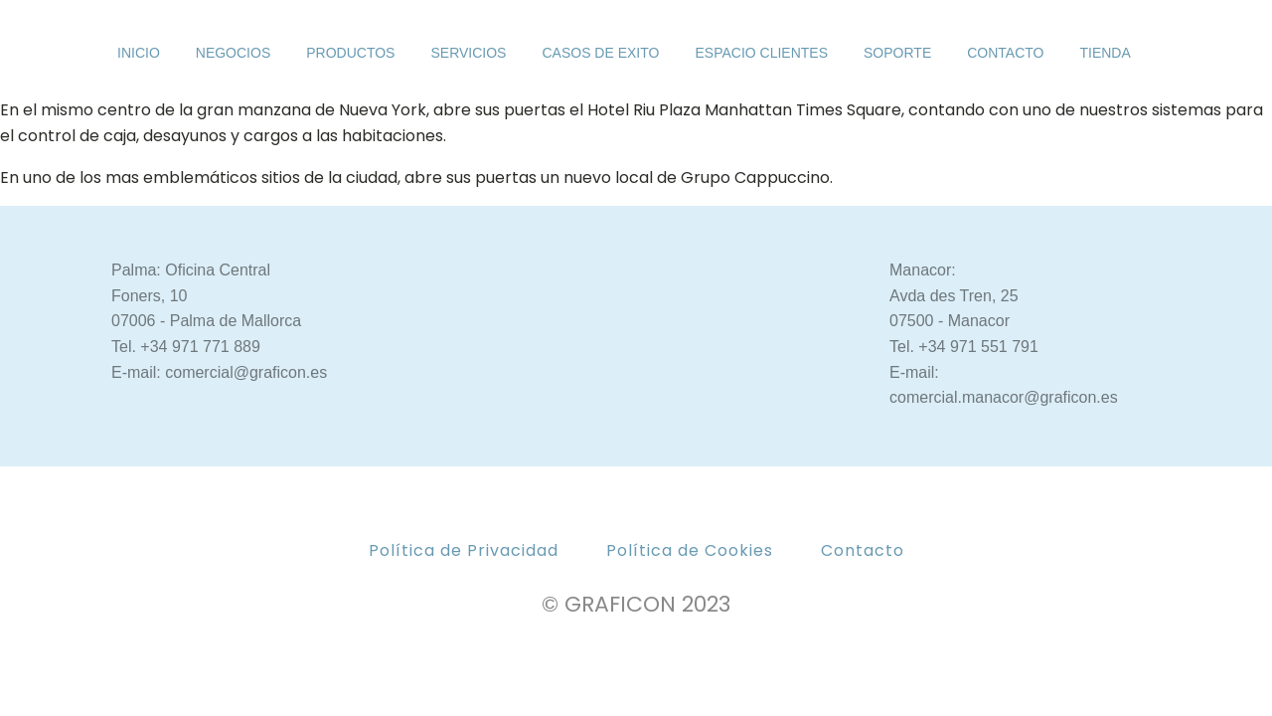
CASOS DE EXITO (600, 53)
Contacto (862, 550)
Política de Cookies (689, 550)
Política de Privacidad (463, 550)
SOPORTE (897, 53)
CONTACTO (1005, 53)
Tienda (1104, 53)
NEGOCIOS (233, 53)
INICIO (138, 53)
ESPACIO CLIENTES (761, 53)
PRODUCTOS (350, 53)
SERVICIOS (468, 53)
